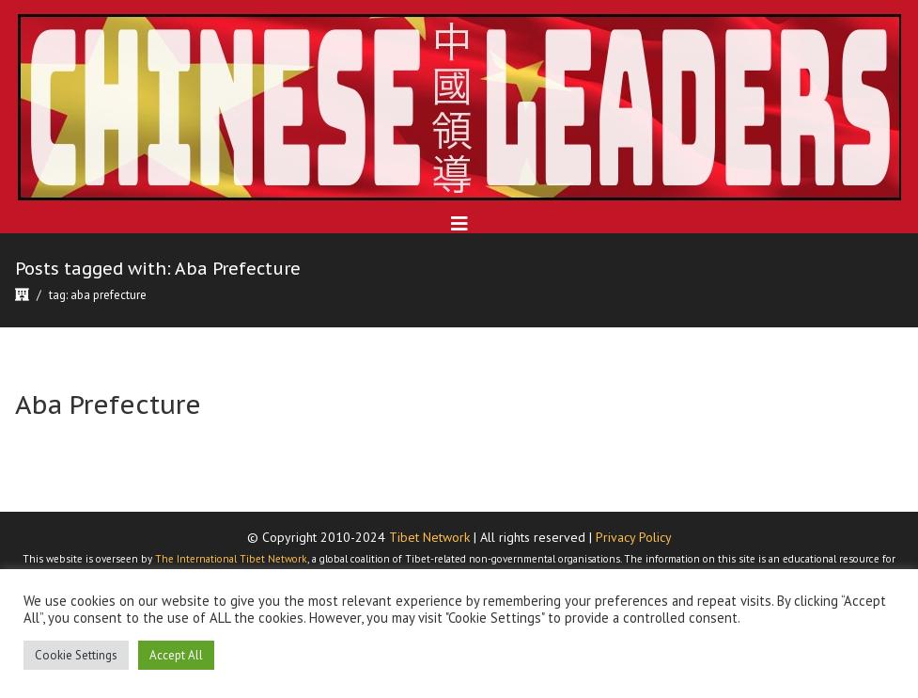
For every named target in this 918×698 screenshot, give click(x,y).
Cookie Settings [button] (76, 655)
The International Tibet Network (231, 558)
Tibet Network (429, 537)
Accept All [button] (176, 655)
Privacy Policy (634, 537)
